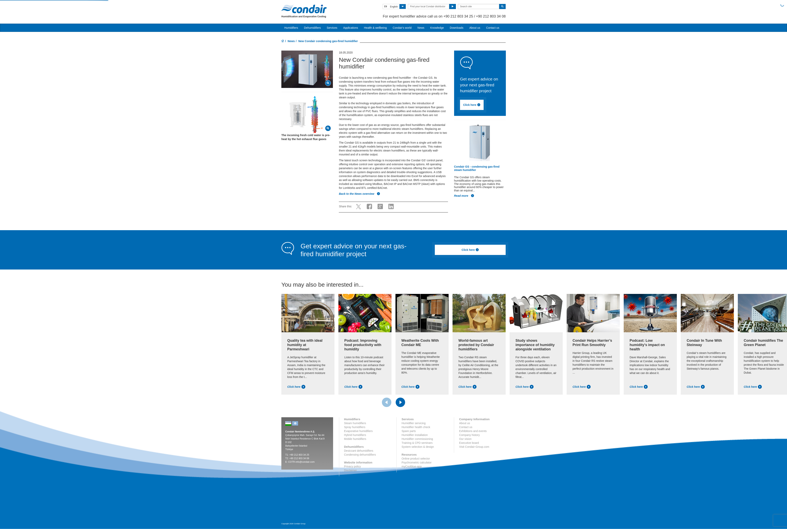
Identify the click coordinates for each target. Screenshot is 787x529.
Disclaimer (350, 470)
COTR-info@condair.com (301, 462)
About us (474, 27)
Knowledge (437, 27)
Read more (464, 195)
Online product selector (416, 458)
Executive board (469, 442)
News (421, 27)
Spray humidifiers (354, 427)
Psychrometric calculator (417, 462)
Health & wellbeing (375, 27)
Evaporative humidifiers (358, 431)
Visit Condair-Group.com (474, 446)
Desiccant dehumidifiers (358, 450)
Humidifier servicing (414, 423)
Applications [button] (350, 27)
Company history (469, 435)
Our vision (465, 438)
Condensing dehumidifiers (360, 454)
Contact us (492, 27)
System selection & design (418, 446)
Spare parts (409, 431)
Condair (304, 8)
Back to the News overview (359, 193)
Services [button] (332, 27)
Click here (471, 104)
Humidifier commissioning (417, 438)
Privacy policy (352, 466)
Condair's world (402, 27)
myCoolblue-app (412, 466)
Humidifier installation (415, 435)
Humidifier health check (416, 427)
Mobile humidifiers (355, 438)
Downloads (456, 27)
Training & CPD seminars (417, 442)
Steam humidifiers (355, 423)
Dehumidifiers (312, 27)
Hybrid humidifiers (355, 435)
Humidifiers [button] (291, 27)
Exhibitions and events (473, 431)
